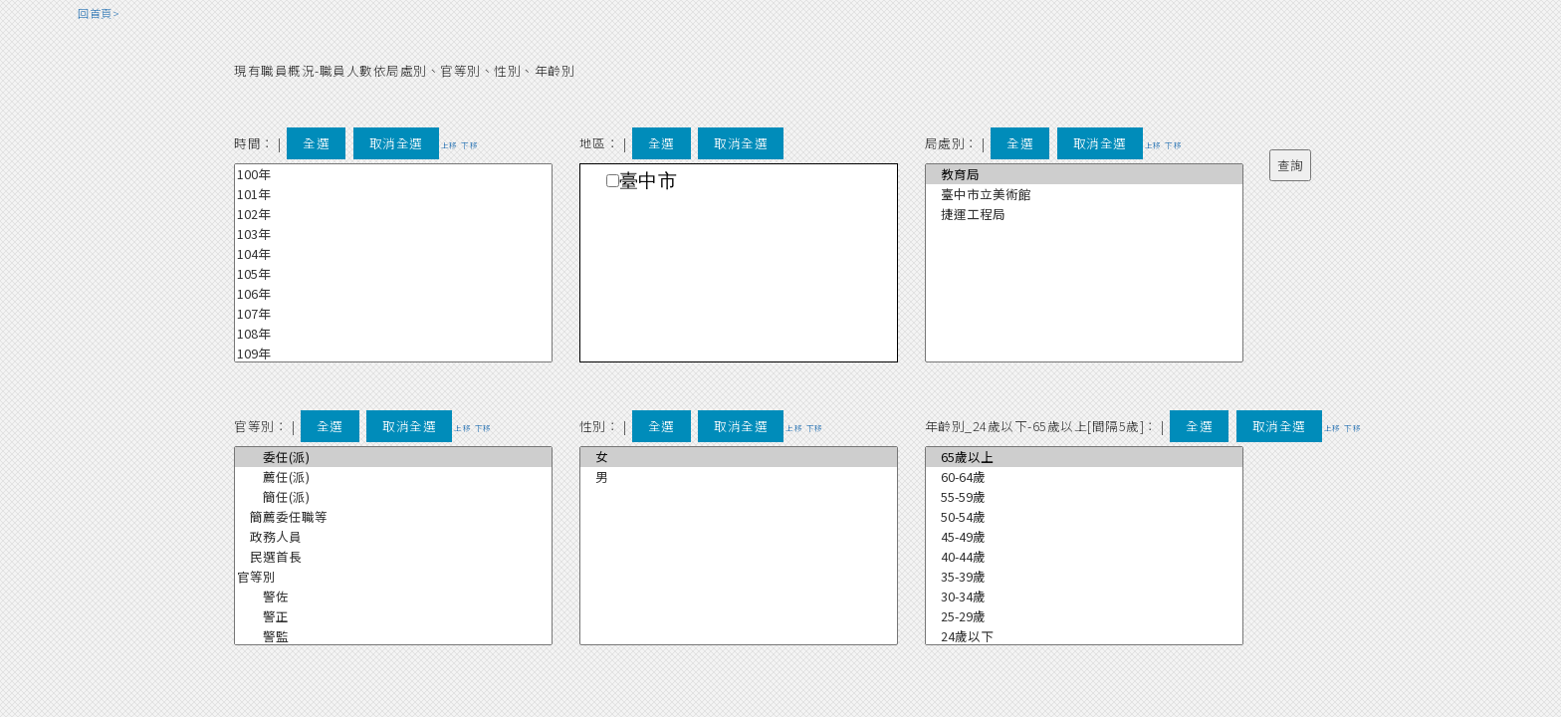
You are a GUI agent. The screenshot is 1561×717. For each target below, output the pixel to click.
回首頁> (98, 13)
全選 (316, 142)
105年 (393, 274)
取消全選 (396, 142)
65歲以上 (1084, 457)
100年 (393, 174)
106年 (393, 294)
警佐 (393, 596)
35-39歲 (1084, 577)
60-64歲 (1084, 477)
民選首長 (393, 557)
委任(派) (393, 457)
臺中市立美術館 (1084, 194)
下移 (469, 144)
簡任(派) (393, 497)
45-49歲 (1084, 537)
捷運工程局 (1084, 214)
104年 (393, 254)
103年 (393, 234)
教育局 (1084, 174)
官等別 (393, 577)
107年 (393, 314)
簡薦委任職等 (393, 517)
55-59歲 (1084, 497)
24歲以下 (1084, 636)
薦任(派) (393, 477)
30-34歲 (1084, 596)
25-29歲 (1084, 616)
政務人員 (393, 537)
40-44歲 (1084, 557)
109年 (393, 353)
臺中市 (648, 180)
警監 (393, 636)
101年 (393, 194)
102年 (393, 214)
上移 (449, 144)
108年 (393, 334)
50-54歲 (1084, 517)
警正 (393, 616)
